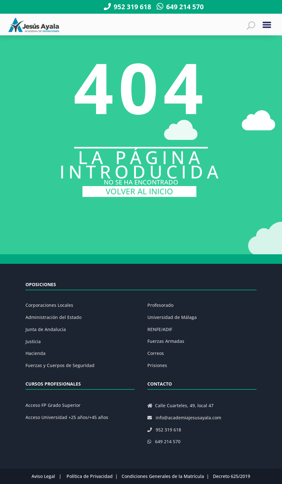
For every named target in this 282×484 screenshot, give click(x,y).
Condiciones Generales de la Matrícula (163, 476)
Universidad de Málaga (172, 317)
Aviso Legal (43, 476)
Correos (155, 353)
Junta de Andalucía (45, 329)
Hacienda (35, 353)
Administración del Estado (53, 317)
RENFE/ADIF (159, 329)
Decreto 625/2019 (231, 476)
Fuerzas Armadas (165, 341)
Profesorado (160, 305)
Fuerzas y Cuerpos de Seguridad (60, 365)
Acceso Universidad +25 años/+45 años (66, 417)
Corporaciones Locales (49, 305)
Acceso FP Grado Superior (53, 405)
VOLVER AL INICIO (139, 191)
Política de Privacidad (90, 476)
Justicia (33, 341)
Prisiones (157, 365)
